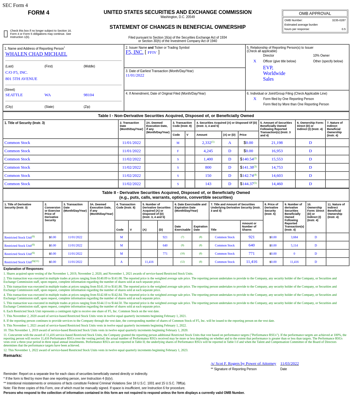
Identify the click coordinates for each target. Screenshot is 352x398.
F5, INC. (134, 52)
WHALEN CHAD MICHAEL (36, 54)
